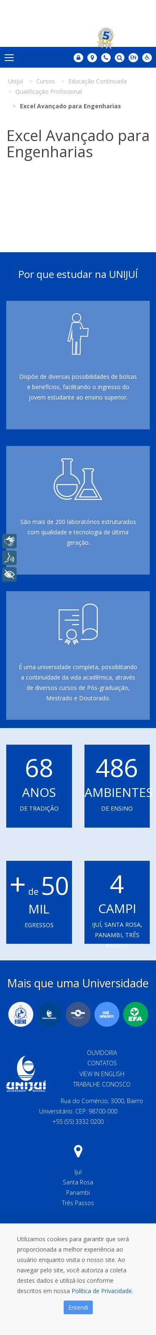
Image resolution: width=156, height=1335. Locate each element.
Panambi (78, 1192)
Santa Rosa (78, 1182)
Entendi (78, 1307)
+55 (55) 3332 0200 (78, 1121)
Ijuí (78, 1172)
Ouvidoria (102, 1053)
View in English (101, 1074)
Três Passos (78, 1203)
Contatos (102, 1063)
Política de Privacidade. (102, 1291)
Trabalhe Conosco (102, 1084)
